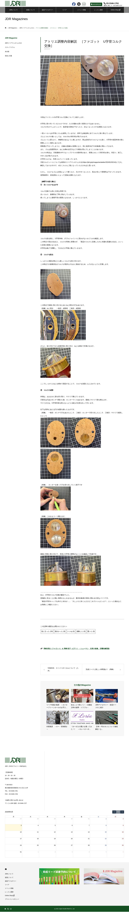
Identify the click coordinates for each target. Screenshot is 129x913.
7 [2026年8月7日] (89, 826)
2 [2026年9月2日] (55, 853)
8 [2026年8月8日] (106, 826)
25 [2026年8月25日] (38, 846)
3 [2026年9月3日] (72, 853)
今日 (118, 813)
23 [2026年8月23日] (123, 840)
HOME (6, 870)
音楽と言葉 (8, 57)
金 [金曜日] (81, 818)
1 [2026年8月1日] (106, 820)
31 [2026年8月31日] (21, 853)
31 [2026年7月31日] (89, 820)
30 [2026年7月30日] (72, 820)
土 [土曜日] (98, 818)
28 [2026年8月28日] (89, 846)
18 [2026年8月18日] (38, 840)
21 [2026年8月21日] (89, 840)
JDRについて (13, 11)
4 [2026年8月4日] (38, 826)
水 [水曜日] (47, 818)
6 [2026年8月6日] (72, 826)
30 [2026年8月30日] (123, 846)
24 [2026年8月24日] (21, 846)
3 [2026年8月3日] (21, 826)
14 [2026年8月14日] (89, 833)
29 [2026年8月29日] (106, 846)
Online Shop (115, 11)
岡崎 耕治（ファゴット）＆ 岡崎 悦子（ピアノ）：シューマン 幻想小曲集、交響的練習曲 (76, 650)
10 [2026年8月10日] (21, 833)
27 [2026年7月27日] (21, 820)
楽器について (30, 11)
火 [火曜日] (30, 818)
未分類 (7, 53)
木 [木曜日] (64, 818)
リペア (64, 11)
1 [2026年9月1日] (38, 853)
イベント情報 (81, 11)
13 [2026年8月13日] (72, 833)
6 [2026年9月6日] (123, 853)
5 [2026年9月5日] (106, 853)
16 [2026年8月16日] (123, 833)
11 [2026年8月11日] (38, 833)
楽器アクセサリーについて (47, 12)
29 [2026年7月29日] (55, 820)
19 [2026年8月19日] (55, 840)
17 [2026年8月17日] (21, 840)
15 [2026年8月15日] (106, 833)
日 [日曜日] (115, 818)
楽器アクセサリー (10, 882)
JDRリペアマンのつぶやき (13, 44)
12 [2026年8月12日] (55, 833)
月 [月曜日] (13, 818)
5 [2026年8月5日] (55, 826)
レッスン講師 (98, 11)
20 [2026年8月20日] (72, 840)
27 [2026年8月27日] (72, 846)
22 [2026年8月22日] (106, 840)
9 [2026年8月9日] (123, 826)
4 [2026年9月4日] (89, 853)
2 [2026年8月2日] (123, 820)
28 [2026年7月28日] (38, 820)
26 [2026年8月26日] (55, 846)
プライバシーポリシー (12, 900)
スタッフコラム (10, 48)
